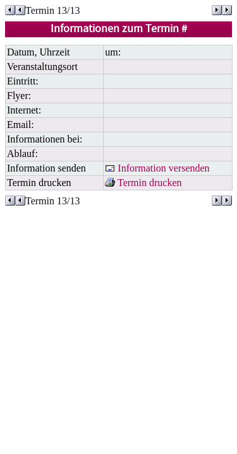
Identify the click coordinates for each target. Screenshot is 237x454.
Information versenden (157, 168)
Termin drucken (143, 182)
